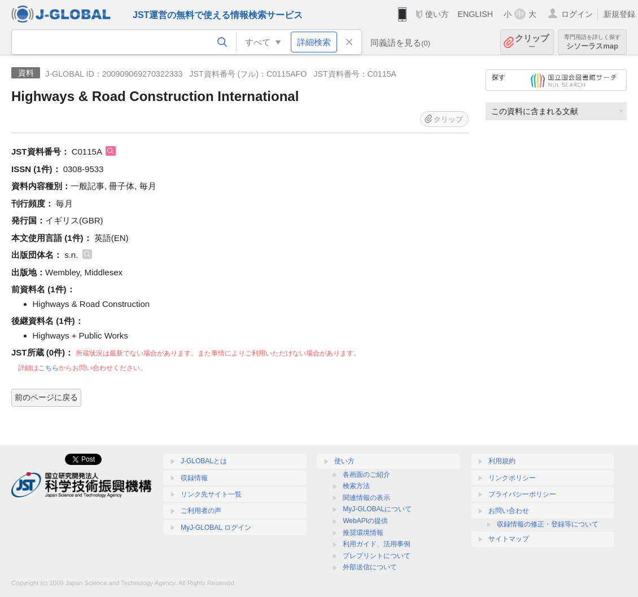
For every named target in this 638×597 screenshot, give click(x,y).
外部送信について (370, 567)
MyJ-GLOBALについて (377, 509)
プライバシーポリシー (522, 494)
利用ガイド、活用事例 (376, 544)
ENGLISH (475, 14)
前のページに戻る (46, 397)
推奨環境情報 (363, 533)
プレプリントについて (376, 556)
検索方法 (356, 486)
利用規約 (501, 461)
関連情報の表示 (366, 498)
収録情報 (194, 478)
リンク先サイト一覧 (211, 494)
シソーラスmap (592, 42)
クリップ (532, 42)
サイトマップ (508, 539)
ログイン (577, 14)
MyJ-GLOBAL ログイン (216, 528)
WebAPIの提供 (365, 521)
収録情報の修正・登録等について (547, 524)
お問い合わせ (508, 511)
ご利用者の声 (201, 511)
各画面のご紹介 (366, 475)
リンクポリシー (512, 478)
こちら (48, 368)
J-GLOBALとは (204, 461)
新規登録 (619, 14)
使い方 (437, 14)
